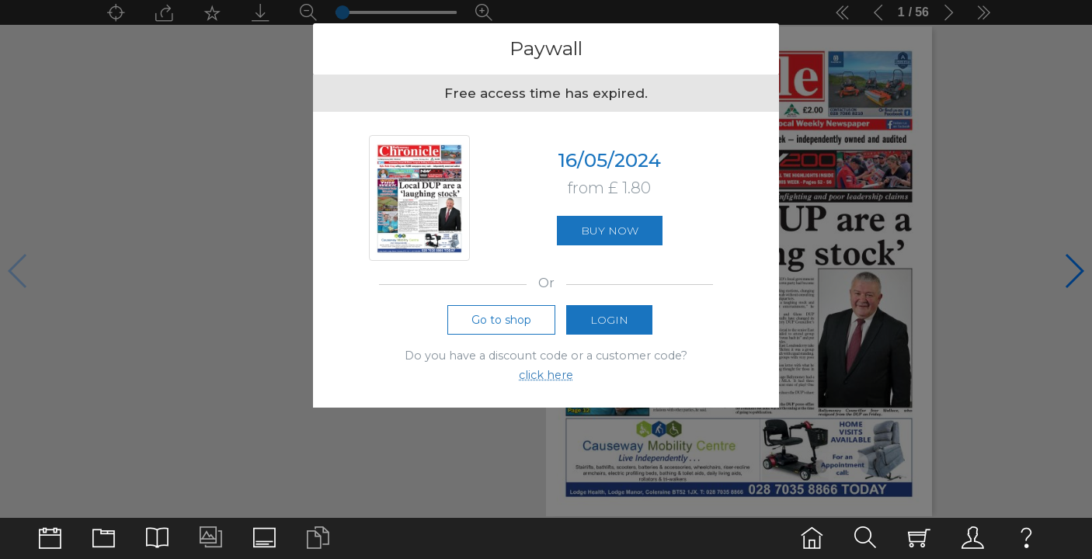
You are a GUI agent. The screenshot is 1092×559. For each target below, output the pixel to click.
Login (609, 320)
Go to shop (501, 320)
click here (546, 375)
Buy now (609, 231)
